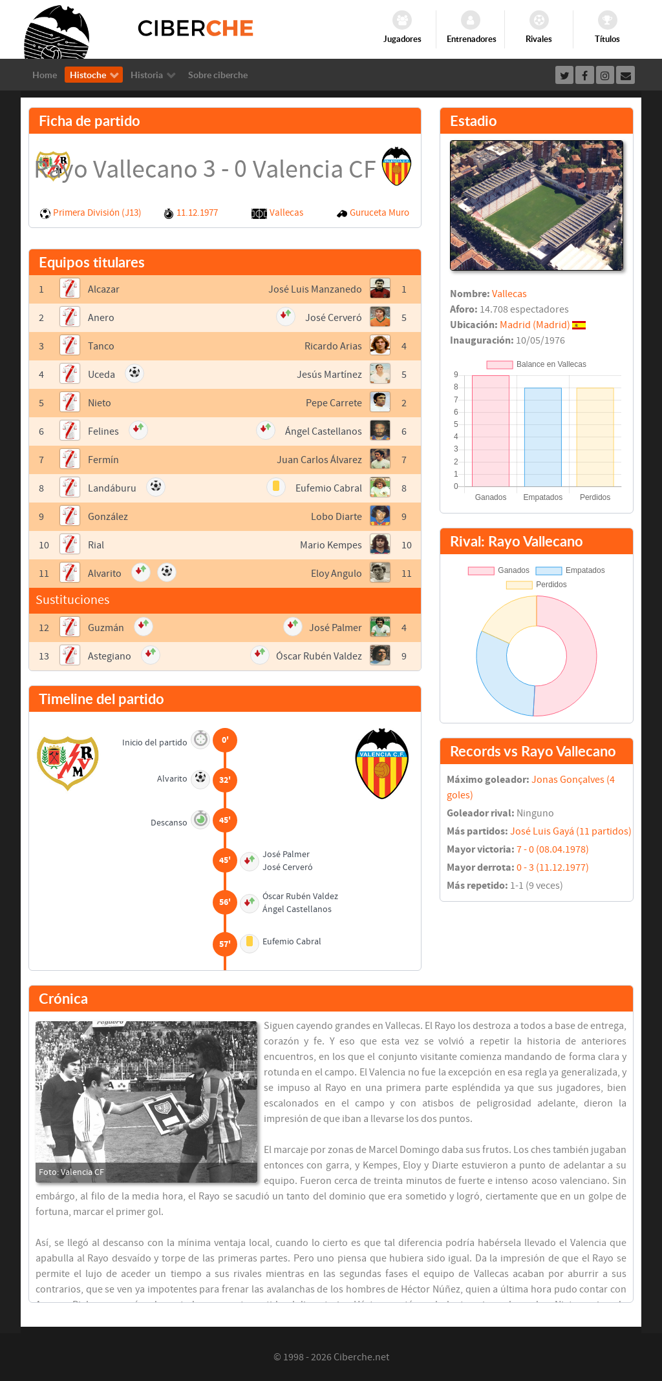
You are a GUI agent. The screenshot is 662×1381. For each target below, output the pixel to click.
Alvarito (105, 573)
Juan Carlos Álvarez (319, 460)
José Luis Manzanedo (315, 289)
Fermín (103, 460)
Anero (101, 318)
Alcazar (104, 289)
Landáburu (112, 488)
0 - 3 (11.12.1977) (553, 867)
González (108, 517)
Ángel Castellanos (323, 431)
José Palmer (335, 628)
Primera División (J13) (97, 212)
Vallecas (286, 212)
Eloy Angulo (336, 573)
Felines (103, 431)
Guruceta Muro (379, 212)
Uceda (101, 374)
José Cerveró (333, 318)
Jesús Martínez (329, 374)
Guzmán (106, 628)
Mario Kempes (331, 545)
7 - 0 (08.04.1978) (553, 849)
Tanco (101, 346)
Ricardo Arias (333, 346)
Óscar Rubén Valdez (319, 656)
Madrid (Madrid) (535, 325)
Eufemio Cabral (328, 488)
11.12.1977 (197, 212)
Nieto (99, 403)
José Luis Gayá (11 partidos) (571, 831)
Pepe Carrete (334, 403)
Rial (96, 545)
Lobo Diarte (336, 517)
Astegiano (109, 656)
